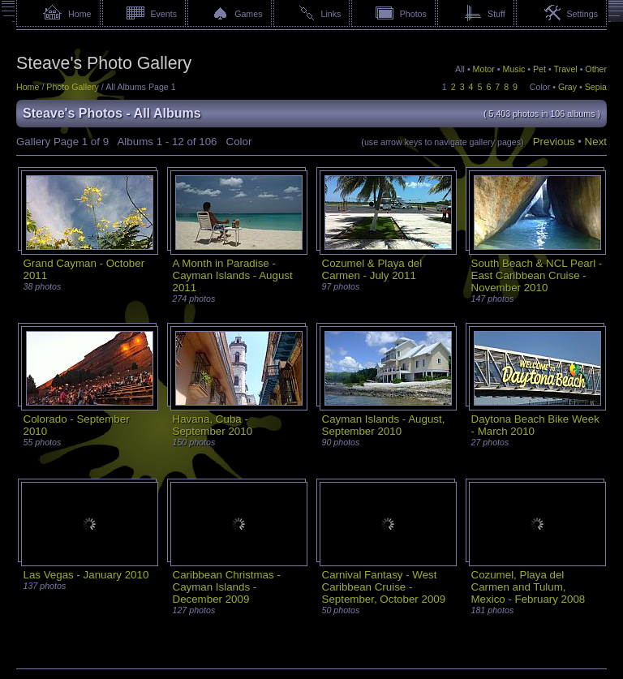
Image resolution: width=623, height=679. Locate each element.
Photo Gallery (72, 87)
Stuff (496, 14)
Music (514, 69)
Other (596, 69)
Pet (539, 69)
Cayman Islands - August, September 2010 (383, 425)
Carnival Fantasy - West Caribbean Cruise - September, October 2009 (384, 587)
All (460, 69)
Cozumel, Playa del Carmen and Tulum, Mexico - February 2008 (528, 587)
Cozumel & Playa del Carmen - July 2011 (372, 269)
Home (79, 14)
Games (248, 14)
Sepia (596, 87)
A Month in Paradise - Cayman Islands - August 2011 (233, 275)
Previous (554, 141)
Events (163, 14)
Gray (567, 87)
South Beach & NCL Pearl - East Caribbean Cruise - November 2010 (537, 275)
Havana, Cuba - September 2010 (213, 425)
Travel (565, 69)
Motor (484, 69)
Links (331, 14)
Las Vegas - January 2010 (86, 575)
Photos (413, 14)
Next (596, 141)
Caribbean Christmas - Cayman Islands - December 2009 (227, 587)
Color (540, 87)
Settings (582, 14)
